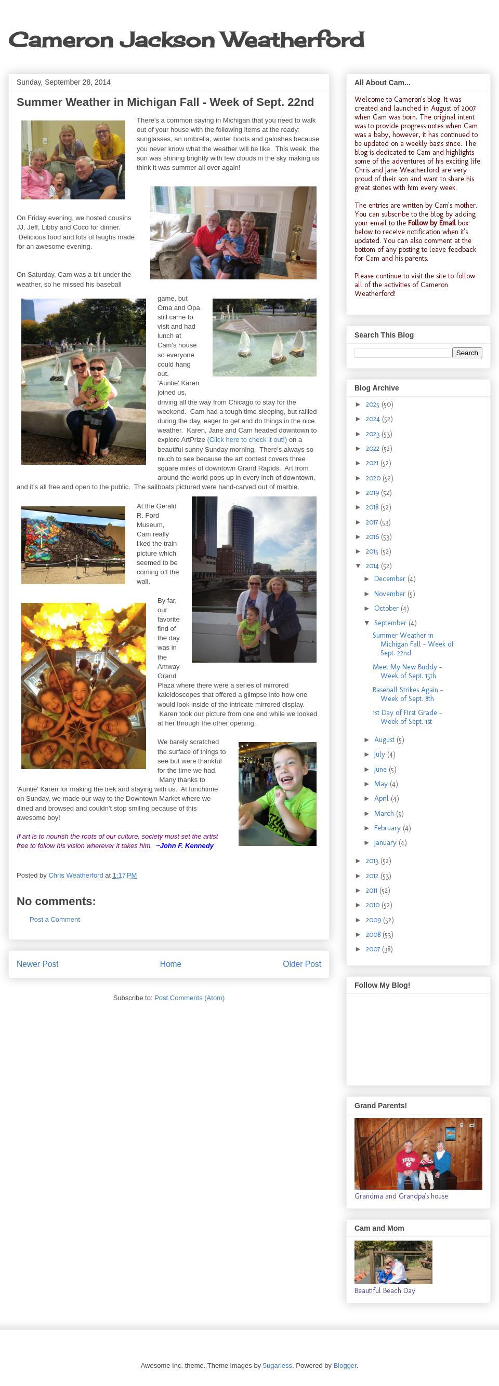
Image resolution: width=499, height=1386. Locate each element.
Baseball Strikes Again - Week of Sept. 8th (408, 694)
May (382, 783)
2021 (373, 463)
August (385, 739)
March (385, 813)
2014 (373, 565)
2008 (374, 934)
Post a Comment (55, 919)
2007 (374, 949)
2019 (373, 492)
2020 (374, 478)
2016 (373, 536)
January (386, 842)
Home (171, 964)
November (391, 593)
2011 (372, 890)
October (387, 608)
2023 (374, 433)
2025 (374, 404)
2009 (374, 920)
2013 (373, 860)
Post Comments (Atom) (189, 998)
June (381, 769)
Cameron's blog (417, 99)
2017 (373, 522)
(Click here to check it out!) (247, 439)
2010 (374, 904)
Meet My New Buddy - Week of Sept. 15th (407, 671)
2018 (373, 507)
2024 (374, 418)
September (391, 622)
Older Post (302, 964)
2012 (373, 875)
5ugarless (277, 1365)
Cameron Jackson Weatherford (186, 39)
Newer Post (38, 964)
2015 (373, 551)
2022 (374, 448)
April (382, 798)
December (391, 578)
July (380, 754)
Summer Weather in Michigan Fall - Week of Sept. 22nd (413, 644)
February (388, 828)
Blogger (345, 1365)
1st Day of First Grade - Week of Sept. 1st (407, 717)
